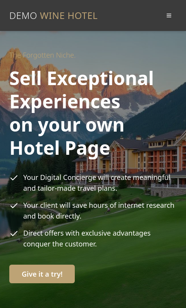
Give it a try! (42, 274)
